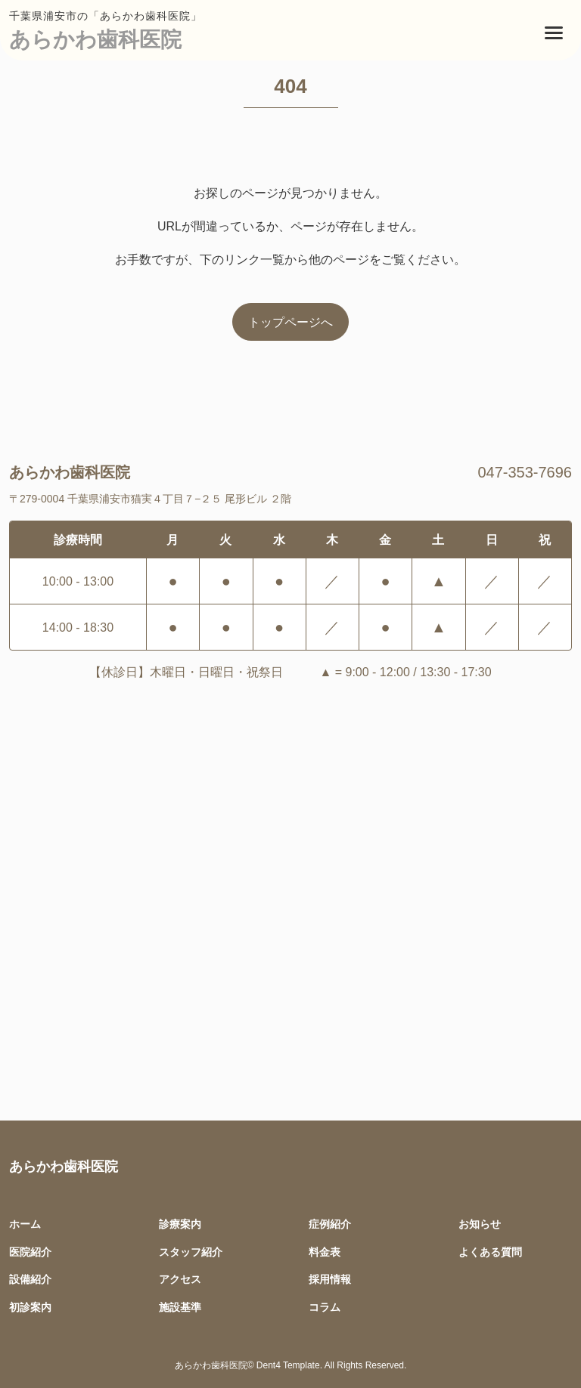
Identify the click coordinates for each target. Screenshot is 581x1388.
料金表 (324, 1252)
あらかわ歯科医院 (95, 39)
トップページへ (290, 322)
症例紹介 (330, 1224)
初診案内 (30, 1307)
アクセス (180, 1279)
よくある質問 (490, 1252)
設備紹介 (30, 1279)
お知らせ (479, 1224)
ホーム (25, 1224)
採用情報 (330, 1279)
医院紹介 (30, 1252)
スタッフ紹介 (190, 1252)
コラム (324, 1307)
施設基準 (180, 1307)
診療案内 (180, 1224)
